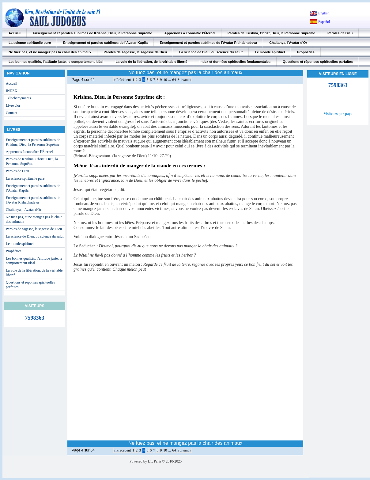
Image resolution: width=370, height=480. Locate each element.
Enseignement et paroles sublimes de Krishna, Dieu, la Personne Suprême (92, 33)
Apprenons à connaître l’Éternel (189, 33)
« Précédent (122, 80)
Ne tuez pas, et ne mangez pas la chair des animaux (50, 52)
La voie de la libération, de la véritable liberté (151, 61)
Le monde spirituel (270, 52)
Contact (11, 113)
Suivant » (184, 80)
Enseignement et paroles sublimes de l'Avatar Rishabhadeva (208, 42)
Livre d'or (13, 105)
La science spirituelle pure (30, 42)
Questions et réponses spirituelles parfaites (318, 61)
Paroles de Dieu (340, 33)
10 (165, 80)
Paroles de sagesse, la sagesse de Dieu (135, 52)
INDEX (11, 91)
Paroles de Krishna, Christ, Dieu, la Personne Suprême (271, 33)
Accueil (15, 33)
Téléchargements (18, 98)
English (324, 13)
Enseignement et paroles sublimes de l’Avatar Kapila (105, 42)
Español (324, 22)
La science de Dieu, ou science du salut (211, 52)
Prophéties (306, 52)
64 (174, 80)
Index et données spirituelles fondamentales (234, 61)
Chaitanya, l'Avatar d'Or (288, 42)
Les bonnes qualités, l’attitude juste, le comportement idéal (56, 61)
